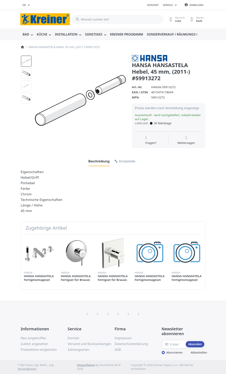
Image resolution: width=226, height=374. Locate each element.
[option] (26, 61)
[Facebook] (87, 313)
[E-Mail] (173, 344)
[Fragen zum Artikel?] (150, 140)
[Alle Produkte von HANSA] (149, 58)
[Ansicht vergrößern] (80, 100)
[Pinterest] (138, 313)
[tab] (99, 161)
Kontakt (153, 5)
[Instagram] (107, 313)
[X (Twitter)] (97, 313)
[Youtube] (128, 313)
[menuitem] (28, 34)
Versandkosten (27, 369)
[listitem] (80, 100)
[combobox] (26, 5)
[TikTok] (118, 313)
